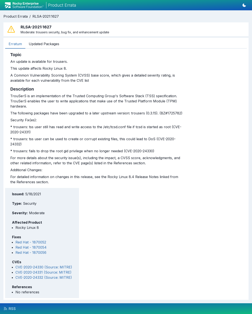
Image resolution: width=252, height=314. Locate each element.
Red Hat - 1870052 (30, 242)
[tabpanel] (96, 118)
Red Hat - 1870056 (30, 252)
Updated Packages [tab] (44, 44)
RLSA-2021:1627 (45, 16)
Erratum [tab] (15, 44)
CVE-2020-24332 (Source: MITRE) (43, 277)
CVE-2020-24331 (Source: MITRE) (43, 272)
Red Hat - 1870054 (31, 247)
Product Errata (15, 16)
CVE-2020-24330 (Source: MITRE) (43, 267)
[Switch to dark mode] (244, 5)
